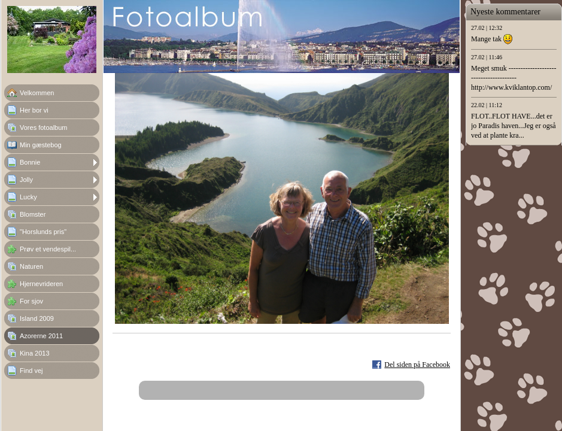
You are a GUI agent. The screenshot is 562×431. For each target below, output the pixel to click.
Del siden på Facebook (417, 364)
